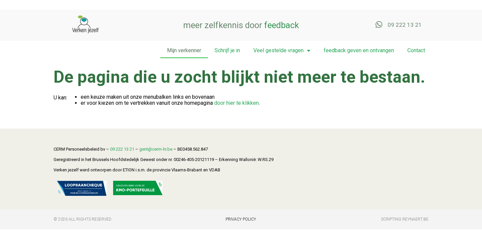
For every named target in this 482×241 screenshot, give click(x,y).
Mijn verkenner (184, 50)
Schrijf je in (227, 50)
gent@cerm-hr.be (155, 149)
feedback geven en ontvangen (359, 50)
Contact (416, 50)
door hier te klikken (236, 103)
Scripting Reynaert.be (404, 219)
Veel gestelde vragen (281, 51)
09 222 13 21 (122, 149)
